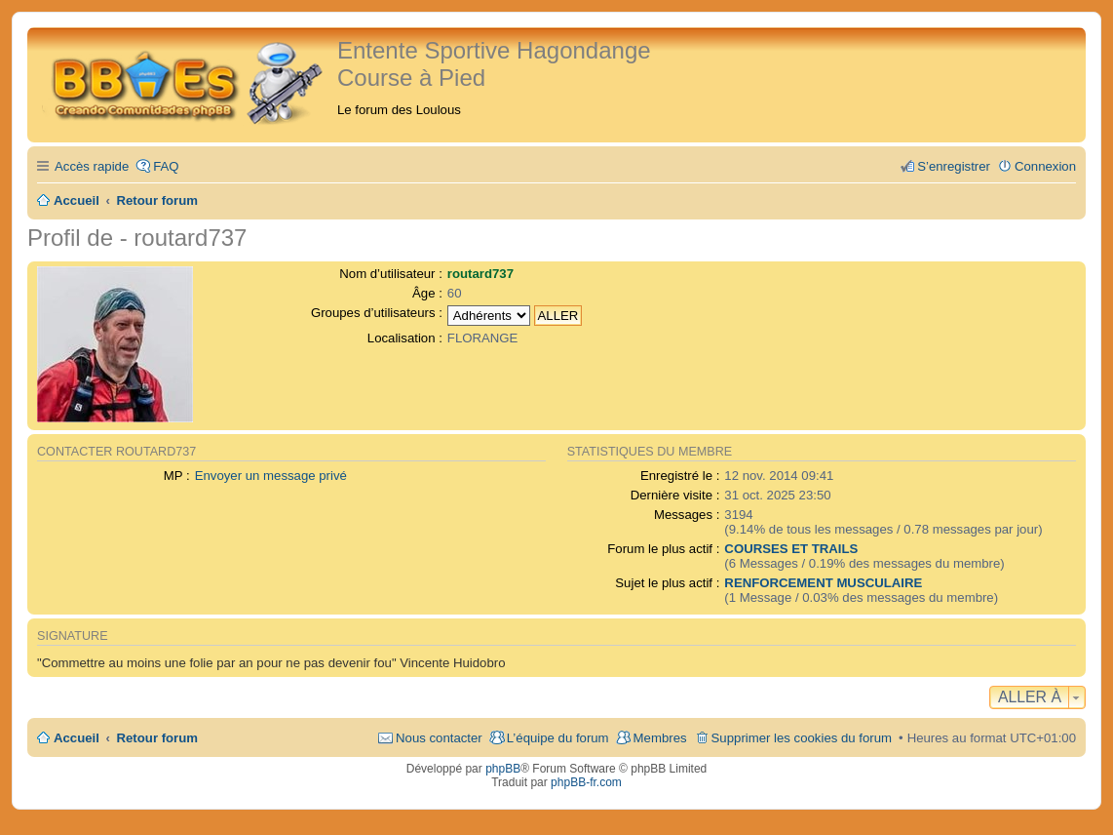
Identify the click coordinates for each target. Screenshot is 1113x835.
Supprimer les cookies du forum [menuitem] (801, 738)
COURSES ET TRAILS (791, 548)
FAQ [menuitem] (165, 166)
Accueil (76, 738)
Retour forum (158, 738)
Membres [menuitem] (660, 738)
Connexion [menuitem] (1045, 166)
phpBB (502, 768)
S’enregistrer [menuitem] (953, 166)
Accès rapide (92, 166)
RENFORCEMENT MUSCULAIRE (823, 583)
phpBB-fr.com (586, 782)
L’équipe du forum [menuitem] (558, 738)
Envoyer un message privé (271, 475)
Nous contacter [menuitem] (439, 738)
